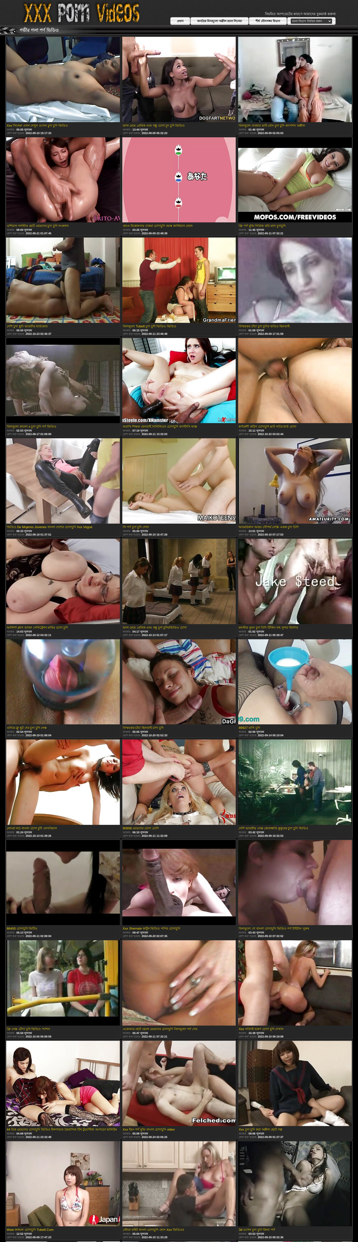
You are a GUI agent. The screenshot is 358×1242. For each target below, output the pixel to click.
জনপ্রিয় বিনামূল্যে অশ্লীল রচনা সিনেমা (219, 21)
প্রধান (180, 21)
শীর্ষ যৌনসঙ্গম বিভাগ (268, 21)
